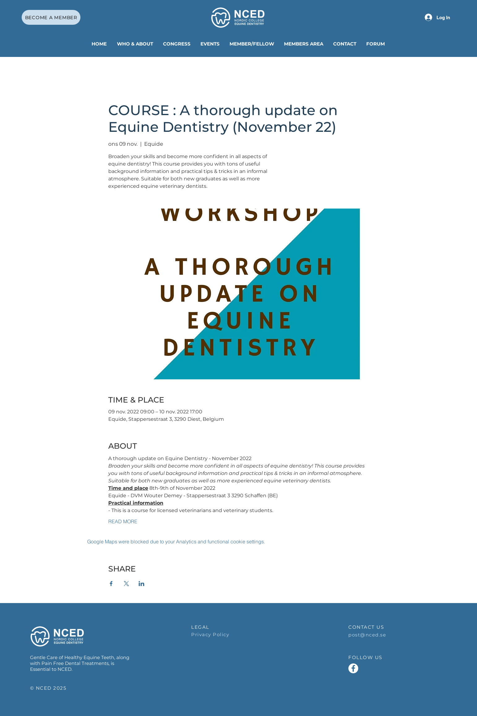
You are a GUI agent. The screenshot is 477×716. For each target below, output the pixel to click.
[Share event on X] (126, 583)
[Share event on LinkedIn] (141, 583)
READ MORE (122, 521)
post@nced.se (367, 635)
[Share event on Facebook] (111, 583)
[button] (135, 43)
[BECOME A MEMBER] (51, 17)
